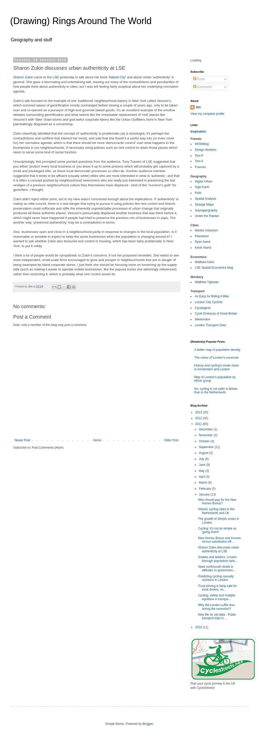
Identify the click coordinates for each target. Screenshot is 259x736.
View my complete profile (207, 114)
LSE (56, 77)
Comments (202, 87)
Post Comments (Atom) (47, 447)
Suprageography (206, 210)
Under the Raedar (207, 216)
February (205, 488)
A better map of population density (217, 350)
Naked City (117, 77)
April (202, 477)
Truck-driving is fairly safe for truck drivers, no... (217, 587)
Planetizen (202, 236)
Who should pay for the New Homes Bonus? (217, 501)
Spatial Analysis (205, 198)
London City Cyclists (208, 302)
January (205, 494)
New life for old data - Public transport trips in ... (217, 616)
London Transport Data (210, 325)
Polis (198, 193)
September (207, 447)
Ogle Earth (202, 187)
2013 (199, 412)
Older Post (171, 440)
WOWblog (202, 144)
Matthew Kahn (204, 262)
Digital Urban (203, 181)
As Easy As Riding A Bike (212, 296)
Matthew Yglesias (207, 282)
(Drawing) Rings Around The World (81, 21)
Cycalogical (202, 308)
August (204, 453)
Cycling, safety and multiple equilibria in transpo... (216, 597)
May (202, 471)
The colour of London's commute (216, 357)
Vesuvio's (164, 101)
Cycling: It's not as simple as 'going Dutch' (217, 530)
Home (97, 440)
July (202, 459)
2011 (199, 424)
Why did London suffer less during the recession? (216, 606)
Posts (199, 79)
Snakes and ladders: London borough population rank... (217, 558)
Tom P (199, 155)
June (202, 465)
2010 (199, 627)
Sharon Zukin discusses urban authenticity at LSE (218, 549)
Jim (198, 107)
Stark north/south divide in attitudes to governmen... (216, 568)
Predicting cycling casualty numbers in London (216, 578)
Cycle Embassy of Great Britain (216, 313)
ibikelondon (202, 319)
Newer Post (22, 440)
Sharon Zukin (23, 77)
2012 (199, 418)
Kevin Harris (203, 247)
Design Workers (205, 150)
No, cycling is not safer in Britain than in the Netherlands (216, 390)
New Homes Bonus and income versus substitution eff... (219, 539)
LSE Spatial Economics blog (214, 267)
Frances (200, 167)
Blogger (147, 724)
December (206, 429)
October (205, 441)
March (203, 482)
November (206, 435)
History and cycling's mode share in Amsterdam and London (216, 367)
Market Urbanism (206, 230)
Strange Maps (204, 204)
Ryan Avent (202, 242)
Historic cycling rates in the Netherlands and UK (216, 510)
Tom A (199, 161)
